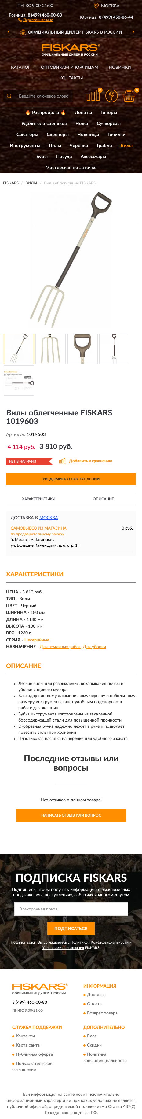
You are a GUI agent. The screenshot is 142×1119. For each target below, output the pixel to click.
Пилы (55, 145)
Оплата (94, 1004)
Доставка (96, 995)
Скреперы (58, 134)
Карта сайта (28, 1045)
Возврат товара (102, 1013)
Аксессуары (93, 156)
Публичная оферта (34, 1055)
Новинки (120, 67)
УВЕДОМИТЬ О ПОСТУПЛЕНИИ (71, 479)
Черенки (79, 145)
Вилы (127, 145)
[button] (35, 19)
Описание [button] (103, 499)
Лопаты (83, 112)
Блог (91, 1036)
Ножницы (88, 134)
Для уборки (94, 647)
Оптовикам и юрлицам (69, 67)
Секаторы (27, 134)
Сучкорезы (109, 123)
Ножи (81, 123)
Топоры (108, 112)
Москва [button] (48, 518)
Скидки (94, 1045)
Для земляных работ (60, 647)
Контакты (71, 78)
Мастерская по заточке (71, 167)
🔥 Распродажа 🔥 (45, 112)
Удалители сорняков (44, 123)
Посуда (64, 156)
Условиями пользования (63, 948)
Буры (42, 156)
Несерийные (36, 640)
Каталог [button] (21, 67)
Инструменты (25, 145)
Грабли (104, 145)
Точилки (116, 134)
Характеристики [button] (38, 499)
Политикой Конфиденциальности (100, 942)
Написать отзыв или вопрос (71, 815)
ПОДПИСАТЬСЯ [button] (71, 929)
